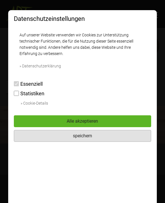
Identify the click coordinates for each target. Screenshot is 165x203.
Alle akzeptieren (82, 121)
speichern (82, 135)
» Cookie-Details (34, 103)
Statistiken (29, 93)
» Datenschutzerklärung (40, 66)
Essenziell (28, 84)
